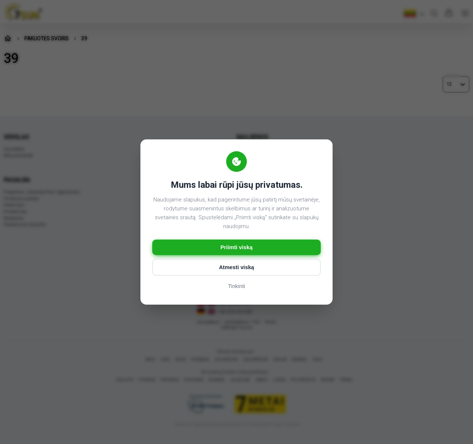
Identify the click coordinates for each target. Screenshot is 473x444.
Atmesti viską (237, 268)
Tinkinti (236, 287)
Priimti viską (236, 247)
